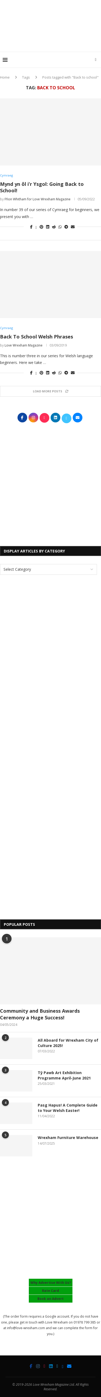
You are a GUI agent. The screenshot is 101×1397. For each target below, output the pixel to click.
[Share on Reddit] (54, 226)
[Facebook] (31, 1366)
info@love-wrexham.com (26, 1328)
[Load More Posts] (50, 391)
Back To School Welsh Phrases (36, 336)
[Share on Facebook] (31, 226)
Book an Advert (50, 1298)
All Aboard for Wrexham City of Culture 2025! (68, 1043)
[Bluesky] (62, 1366)
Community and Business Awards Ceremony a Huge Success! (40, 1014)
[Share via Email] (73, 226)
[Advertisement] (52, 41)
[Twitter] (57, 1366)
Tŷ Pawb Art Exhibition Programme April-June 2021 (64, 1075)
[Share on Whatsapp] (60, 226)
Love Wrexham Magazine (24, 345)
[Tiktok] (44, 1366)
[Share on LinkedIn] (47, 226)
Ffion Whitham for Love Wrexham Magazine (38, 199)
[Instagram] (38, 1366)
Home (5, 77)
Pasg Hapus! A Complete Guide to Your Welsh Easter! (67, 1108)
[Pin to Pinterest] (41, 226)
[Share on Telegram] (66, 226)
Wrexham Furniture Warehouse (68, 1137)
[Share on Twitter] (36, 226)
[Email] (69, 1366)
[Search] (95, 60)
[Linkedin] (51, 1366)
